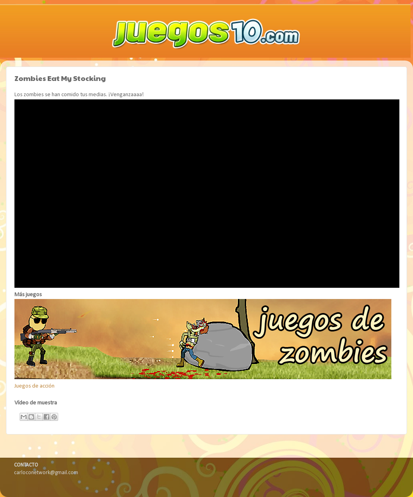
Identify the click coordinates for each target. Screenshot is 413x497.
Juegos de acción (34, 386)
